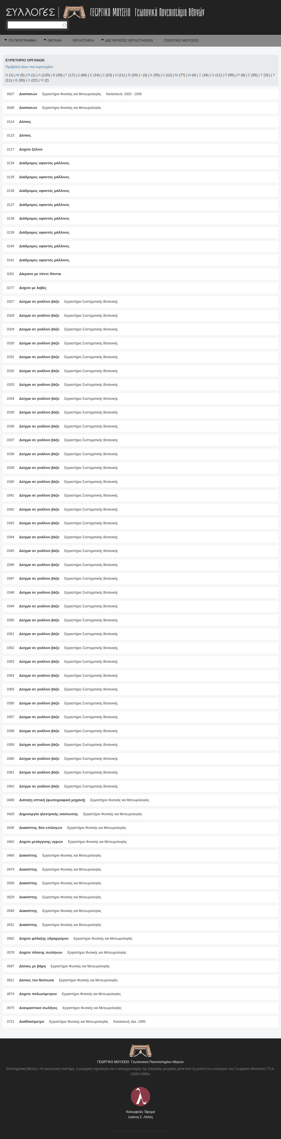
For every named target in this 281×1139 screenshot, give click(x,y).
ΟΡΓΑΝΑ (54, 40)
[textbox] (37, 25)
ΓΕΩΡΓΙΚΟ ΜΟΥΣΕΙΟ (181, 40)
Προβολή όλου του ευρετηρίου (29, 67)
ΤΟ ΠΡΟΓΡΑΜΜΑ (22, 40)
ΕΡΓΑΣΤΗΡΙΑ (83, 40)
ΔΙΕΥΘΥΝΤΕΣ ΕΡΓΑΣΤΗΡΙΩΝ (129, 40)
